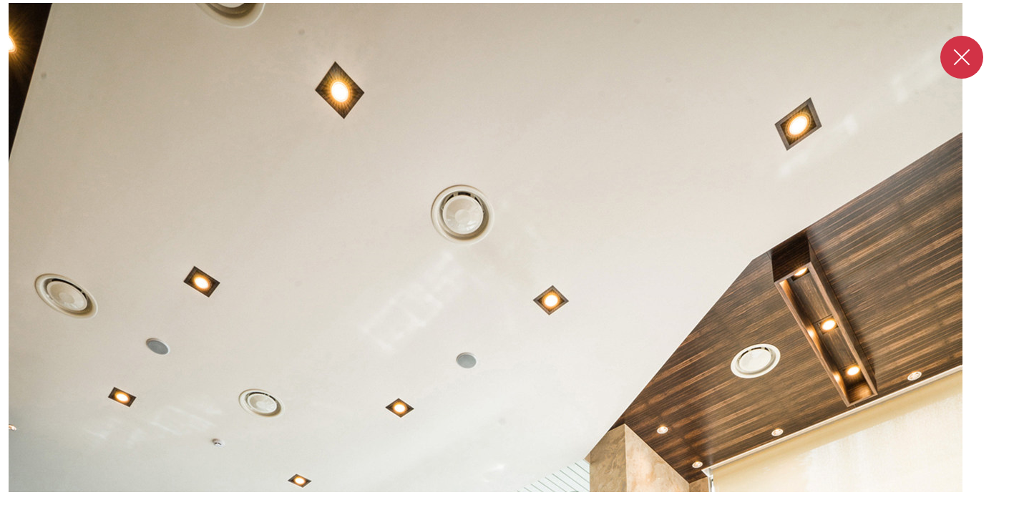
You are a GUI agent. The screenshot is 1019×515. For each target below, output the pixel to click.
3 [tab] (529, 506)
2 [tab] (516, 506)
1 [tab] (496, 506)
